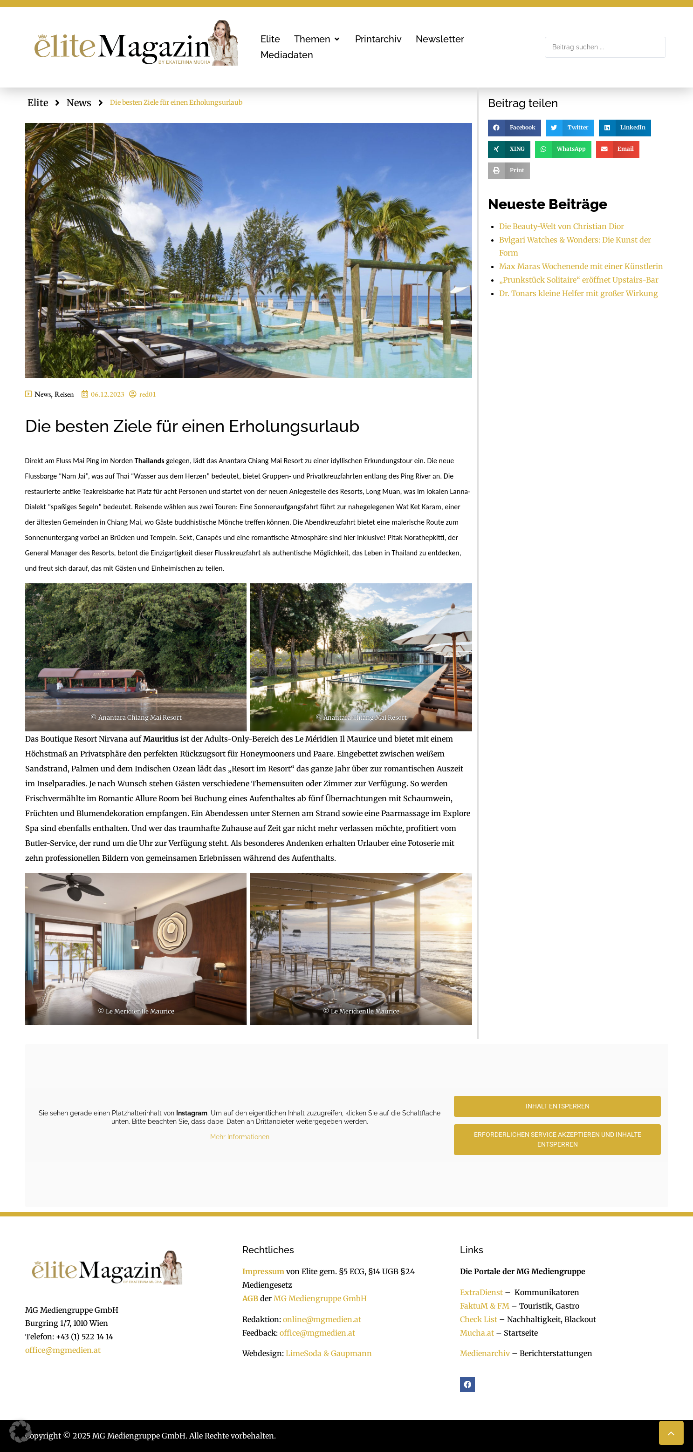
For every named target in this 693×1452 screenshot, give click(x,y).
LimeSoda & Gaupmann (329, 1353)
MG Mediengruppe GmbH (320, 1298)
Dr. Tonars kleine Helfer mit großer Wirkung (578, 293)
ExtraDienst (481, 1292)
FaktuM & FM (484, 1305)
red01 (147, 394)
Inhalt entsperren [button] (557, 1106)
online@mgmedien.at (322, 1319)
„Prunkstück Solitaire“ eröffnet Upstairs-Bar (579, 279)
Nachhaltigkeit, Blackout (546, 1319)
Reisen (64, 394)
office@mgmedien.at (63, 1350)
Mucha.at (477, 1332)
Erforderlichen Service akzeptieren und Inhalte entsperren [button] (557, 1139)
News (79, 102)
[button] (317, 39)
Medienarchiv (485, 1353)
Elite (37, 102)
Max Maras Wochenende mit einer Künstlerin (581, 266)
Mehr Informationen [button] (239, 1137)
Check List (478, 1319)
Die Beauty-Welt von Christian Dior (561, 226)
